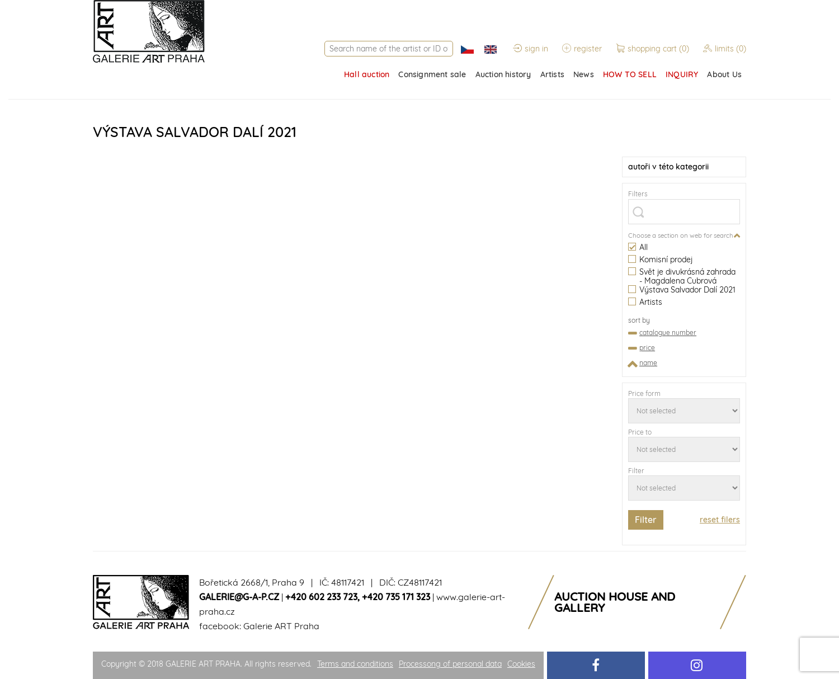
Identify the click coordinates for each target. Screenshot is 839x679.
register (582, 49)
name (648, 363)
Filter (636, 470)
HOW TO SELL (630, 74)
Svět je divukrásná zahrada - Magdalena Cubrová (682, 276)
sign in (530, 49)
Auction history (503, 74)
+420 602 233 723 (321, 596)
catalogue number (667, 332)
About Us (724, 74)
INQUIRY (682, 74)
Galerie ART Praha (281, 625)
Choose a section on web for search (680, 235)
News (583, 74)
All (638, 247)
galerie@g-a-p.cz (239, 596)
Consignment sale (432, 74)
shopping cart (653, 49)
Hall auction (366, 74)
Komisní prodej (660, 260)
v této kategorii (668, 167)
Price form (644, 393)
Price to (640, 432)
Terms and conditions (355, 664)
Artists (552, 74)
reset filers (720, 520)
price (647, 347)
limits (724, 49)
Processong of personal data (450, 664)
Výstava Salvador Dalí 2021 (682, 290)
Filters (638, 194)
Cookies (521, 664)
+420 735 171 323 (396, 596)
